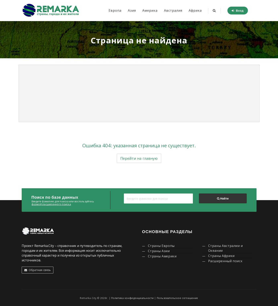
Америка (150, 10)
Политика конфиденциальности (132, 298)
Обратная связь (37, 270)
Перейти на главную (139, 158)
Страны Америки (162, 256)
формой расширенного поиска (51, 204)
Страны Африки (221, 256)
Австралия (173, 10)
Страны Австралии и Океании (225, 248)
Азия (132, 10)
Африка (195, 10)
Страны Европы (161, 246)
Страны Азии (159, 251)
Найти (223, 198)
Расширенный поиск (225, 261)
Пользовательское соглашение (177, 298)
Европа (115, 10)
